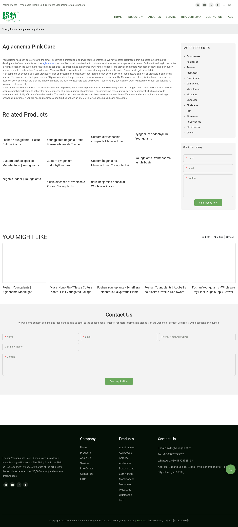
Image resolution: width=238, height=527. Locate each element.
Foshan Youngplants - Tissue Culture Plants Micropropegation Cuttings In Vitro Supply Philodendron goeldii (21, 142)
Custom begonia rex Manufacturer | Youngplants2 (110, 163)
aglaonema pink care (32, 29)
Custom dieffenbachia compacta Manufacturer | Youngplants (108, 139)
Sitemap (141, 520)
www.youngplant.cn (123, 520)
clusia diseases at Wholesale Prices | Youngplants (66, 184)
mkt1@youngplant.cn (178, 448)
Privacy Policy (157, 520)
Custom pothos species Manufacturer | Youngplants (20, 163)
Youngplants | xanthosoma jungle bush (153, 160)
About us (218, 237)
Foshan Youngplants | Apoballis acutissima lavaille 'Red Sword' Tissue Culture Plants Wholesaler (165, 290)
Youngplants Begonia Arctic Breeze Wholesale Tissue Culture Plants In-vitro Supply (66, 142)
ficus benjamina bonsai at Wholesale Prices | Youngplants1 (108, 184)
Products (205, 237)
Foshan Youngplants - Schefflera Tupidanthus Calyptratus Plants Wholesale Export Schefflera (118, 290)
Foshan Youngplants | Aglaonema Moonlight (17, 290)
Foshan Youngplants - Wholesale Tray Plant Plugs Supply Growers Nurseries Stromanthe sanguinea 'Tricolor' (213, 290)
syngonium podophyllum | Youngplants (152, 136)
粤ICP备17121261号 (177, 520)
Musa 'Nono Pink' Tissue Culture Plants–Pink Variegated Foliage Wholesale (71, 290)
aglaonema (48, 63)
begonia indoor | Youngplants (21, 179)
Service (230, 237)
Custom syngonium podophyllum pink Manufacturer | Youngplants (65, 163)
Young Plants (9, 29)
